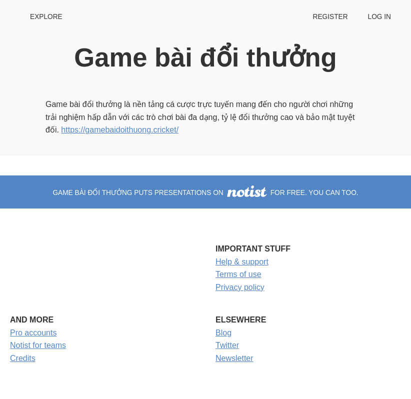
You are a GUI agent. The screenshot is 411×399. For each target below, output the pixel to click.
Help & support (242, 262)
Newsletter (235, 358)
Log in (379, 16)
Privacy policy (240, 287)
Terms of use (239, 274)
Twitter (227, 345)
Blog (224, 332)
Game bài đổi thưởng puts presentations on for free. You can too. (205, 192)
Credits (23, 358)
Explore (46, 16)
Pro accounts (33, 332)
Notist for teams (38, 345)
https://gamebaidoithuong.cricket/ (119, 130)
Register (330, 16)
